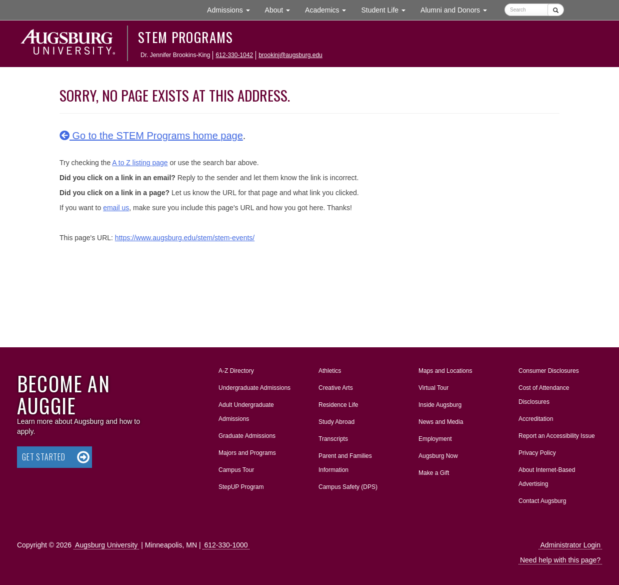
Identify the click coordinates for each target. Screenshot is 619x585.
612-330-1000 (226, 545)
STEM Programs (186, 37)
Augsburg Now (438, 455)
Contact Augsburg (542, 500)
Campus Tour (236, 469)
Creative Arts (335, 387)
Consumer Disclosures (548, 370)
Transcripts (333, 438)
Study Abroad (336, 421)
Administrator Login (570, 545)
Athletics (329, 370)
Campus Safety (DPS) (348, 486)
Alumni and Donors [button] (457, 9)
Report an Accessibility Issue (556, 435)
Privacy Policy (537, 452)
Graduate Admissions (247, 435)
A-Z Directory (236, 370)
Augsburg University (106, 545)
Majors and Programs (247, 450)
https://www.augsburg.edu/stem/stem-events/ (184, 238)
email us (116, 208)
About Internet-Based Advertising (546, 476)
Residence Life (338, 404)
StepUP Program (241, 486)
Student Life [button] (387, 9)
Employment (435, 438)
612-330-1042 (234, 55)
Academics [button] (329, 9)
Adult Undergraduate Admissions (246, 411)
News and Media (440, 421)
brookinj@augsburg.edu (290, 55)
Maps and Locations (445, 370)
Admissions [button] (232, 9)
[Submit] (556, 10)
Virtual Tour (433, 387)
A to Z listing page (140, 163)
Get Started (44, 457)
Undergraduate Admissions (254, 387)
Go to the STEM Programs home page (151, 135)
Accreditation (535, 418)
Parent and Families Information (345, 462)
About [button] (281, 12)
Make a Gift (433, 472)
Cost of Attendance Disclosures (543, 394)
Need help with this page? (560, 560)
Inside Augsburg (440, 404)
